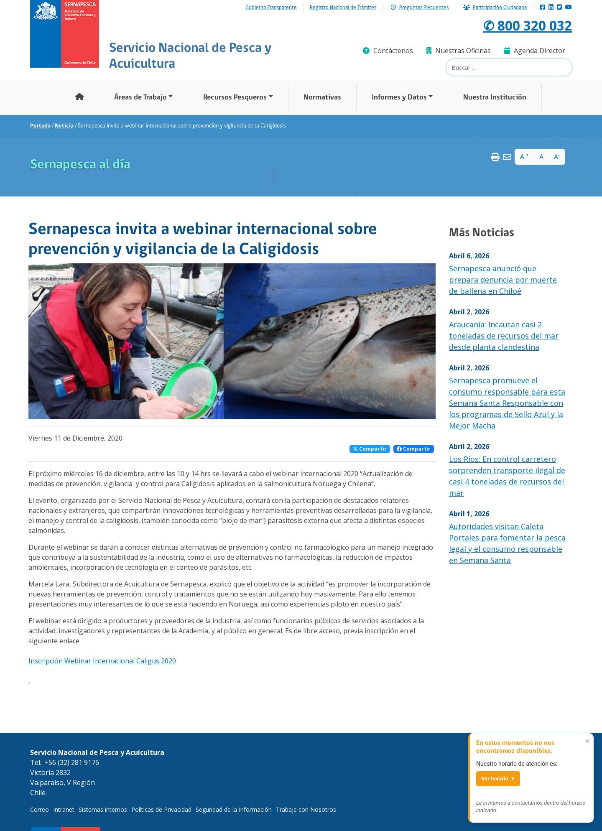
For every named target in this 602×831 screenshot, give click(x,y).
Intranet (63, 809)
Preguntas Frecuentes (420, 7)
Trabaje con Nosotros (306, 809)
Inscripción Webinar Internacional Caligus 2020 (102, 660)
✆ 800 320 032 (527, 25)
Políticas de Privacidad (161, 809)
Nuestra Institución (494, 98)
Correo (39, 809)
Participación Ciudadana (495, 7)
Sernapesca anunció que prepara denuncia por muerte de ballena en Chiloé (503, 279)
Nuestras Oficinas (458, 50)
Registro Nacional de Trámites (343, 7)
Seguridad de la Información (234, 809)
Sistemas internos (103, 809)
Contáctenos (388, 50)
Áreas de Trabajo (140, 98)
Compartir (370, 448)
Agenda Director (534, 50)
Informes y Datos (399, 98)
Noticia (64, 126)
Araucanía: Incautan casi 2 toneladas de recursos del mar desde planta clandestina (504, 335)
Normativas (322, 98)
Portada (40, 126)
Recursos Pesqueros (235, 98)
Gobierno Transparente (271, 7)
